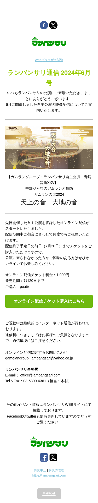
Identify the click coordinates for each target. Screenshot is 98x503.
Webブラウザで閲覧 (49, 60)
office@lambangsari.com (40, 375)
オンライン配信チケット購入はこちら (49, 301)
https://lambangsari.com (49, 475)
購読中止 (40, 470)
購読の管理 (56, 470)
